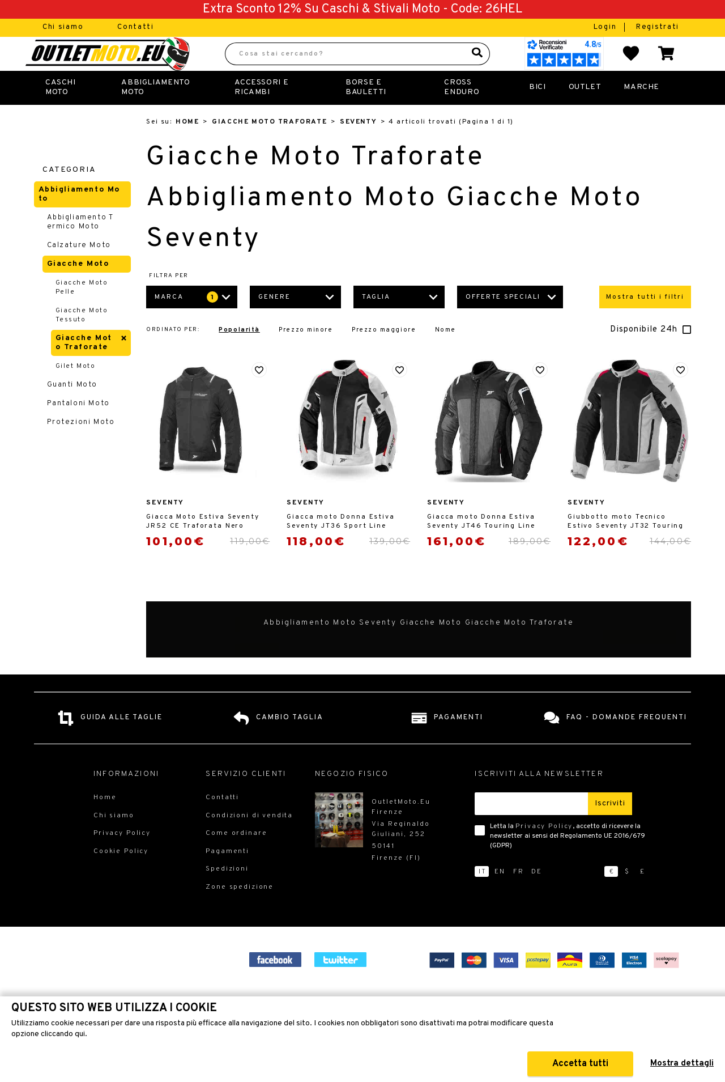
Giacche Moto (78, 289)
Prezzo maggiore (384, 355)
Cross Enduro (461, 112)
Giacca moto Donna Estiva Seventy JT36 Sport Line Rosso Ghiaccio (340, 546)
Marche (641, 112)
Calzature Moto (79, 270)
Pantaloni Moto (78, 428)
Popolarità (239, 355)
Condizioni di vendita (249, 840)
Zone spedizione (240, 911)
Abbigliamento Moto (155, 112)
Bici (537, 112)
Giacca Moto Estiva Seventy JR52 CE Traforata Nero (202, 546)
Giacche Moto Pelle (82, 312)
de (536, 896)
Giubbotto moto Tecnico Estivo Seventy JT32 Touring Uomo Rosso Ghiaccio (626, 546)
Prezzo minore (305, 355)
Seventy (358, 146)
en (499, 896)
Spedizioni (227, 893)
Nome (445, 355)
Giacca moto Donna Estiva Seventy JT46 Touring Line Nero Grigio (481, 546)
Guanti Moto (72, 409)
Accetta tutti (580, 1064)
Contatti (135, 27)
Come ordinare (236, 858)
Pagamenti (227, 876)
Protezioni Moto (81, 447)
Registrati (657, 27)
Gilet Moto (76, 391)
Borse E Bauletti (366, 112)
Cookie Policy (120, 876)
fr (518, 896)
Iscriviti (610, 828)
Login (606, 27)
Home (187, 146)
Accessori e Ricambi (261, 112)
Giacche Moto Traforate (269, 146)
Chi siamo (62, 27)
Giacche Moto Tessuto (82, 340)
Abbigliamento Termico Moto (80, 247)
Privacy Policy (544, 851)
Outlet (585, 112)
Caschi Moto (60, 112)
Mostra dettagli (682, 1063)
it (483, 896)
